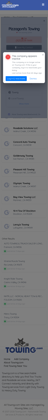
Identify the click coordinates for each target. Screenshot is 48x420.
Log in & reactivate (16, 78)
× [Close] (43, 54)
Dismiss (33, 78)
